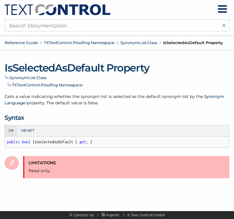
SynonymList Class (138, 42)
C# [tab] (11, 130)
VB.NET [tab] (27, 130)
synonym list (94, 96)
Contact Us (84, 215)
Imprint (112, 215)
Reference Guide (21, 42)
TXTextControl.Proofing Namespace (79, 42)
